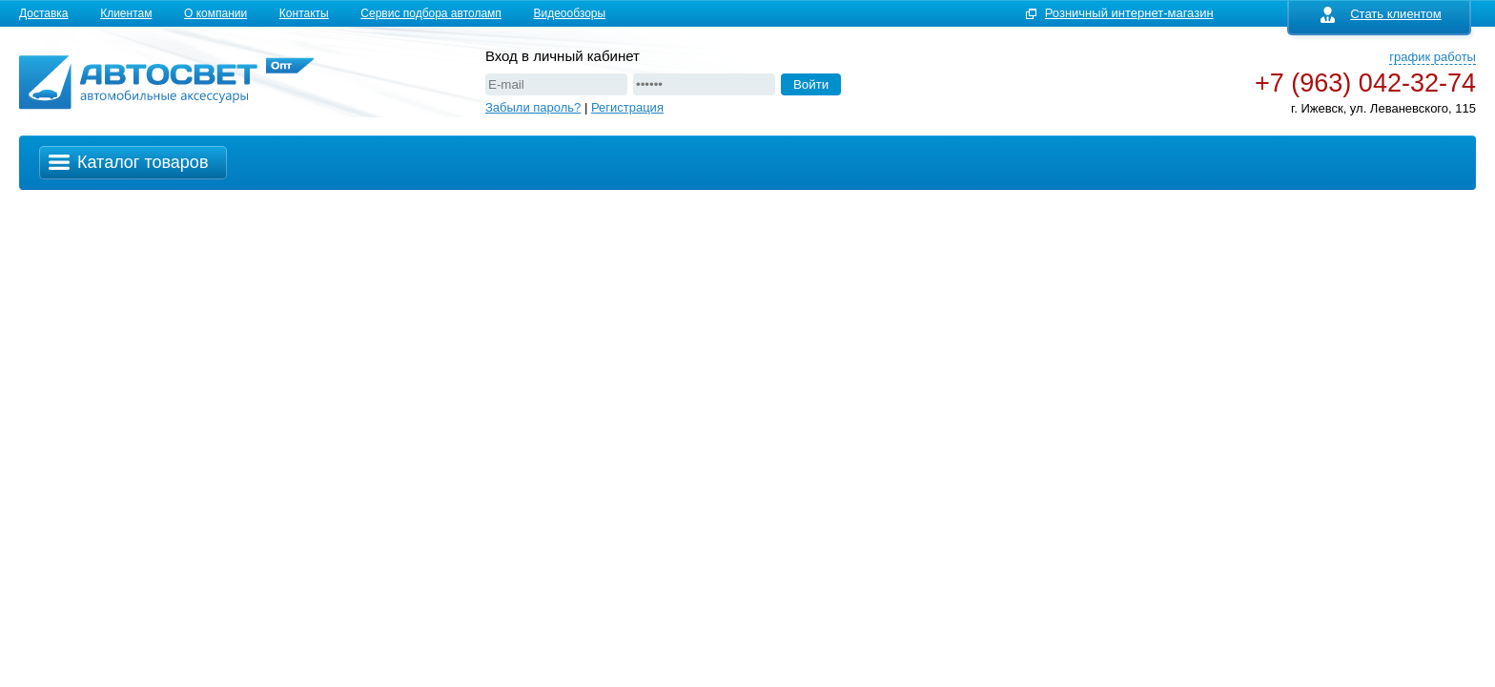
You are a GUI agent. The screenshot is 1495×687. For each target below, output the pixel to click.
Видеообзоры (569, 13)
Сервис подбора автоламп (431, 13)
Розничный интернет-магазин (1129, 13)
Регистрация (627, 107)
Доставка (44, 13)
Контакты (304, 13)
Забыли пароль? (533, 107)
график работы (1432, 57)
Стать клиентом (1381, 14)
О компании (215, 13)
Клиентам (126, 13)
